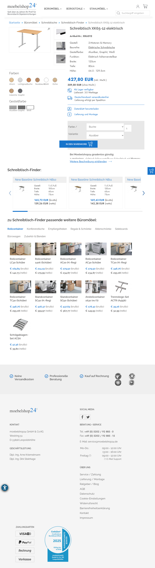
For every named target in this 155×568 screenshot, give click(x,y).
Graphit (22, 92)
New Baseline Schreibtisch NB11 (91, 179)
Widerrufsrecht (89, 503)
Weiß (48, 81)
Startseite (16, 22)
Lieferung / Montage (92, 479)
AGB (82, 488)
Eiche (57, 81)
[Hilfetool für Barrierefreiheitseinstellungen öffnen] (4, 487)
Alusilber (13, 108)
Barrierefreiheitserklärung (95, 508)
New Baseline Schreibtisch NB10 (35, 179)
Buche (31, 81)
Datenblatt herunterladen (83, 108)
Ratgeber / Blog (89, 484)
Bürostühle (75, 8)
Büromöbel (52, 8)
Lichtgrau (22, 81)
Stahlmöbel (99, 8)
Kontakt (84, 512)
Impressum (86, 517)
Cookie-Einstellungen (92, 498)
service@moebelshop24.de (103, 441)
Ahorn (13, 81)
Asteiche (13, 92)
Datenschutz (87, 493)
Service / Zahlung (90, 474)
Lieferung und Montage (83, 114)
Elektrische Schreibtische (101, 47)
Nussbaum (39, 81)
